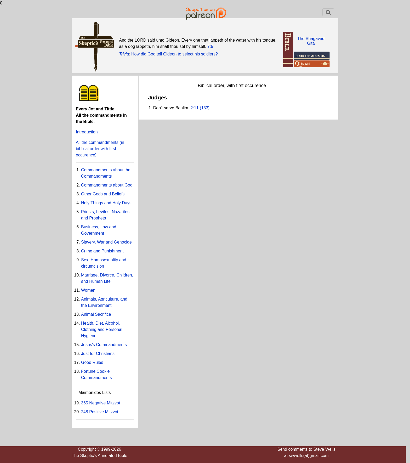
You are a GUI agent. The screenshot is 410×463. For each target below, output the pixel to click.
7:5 (210, 46)
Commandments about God (107, 185)
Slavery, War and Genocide (106, 242)
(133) (204, 108)
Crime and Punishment (102, 251)
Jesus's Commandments (104, 344)
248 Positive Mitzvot (99, 412)
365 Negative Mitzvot (100, 403)
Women (88, 290)
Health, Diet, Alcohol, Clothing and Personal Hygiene (101, 329)
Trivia (124, 54)
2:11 (194, 108)
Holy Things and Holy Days (106, 203)
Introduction (87, 132)
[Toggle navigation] (328, 12)
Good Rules (92, 362)
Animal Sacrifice (96, 314)
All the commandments (100, 148)
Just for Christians (98, 353)
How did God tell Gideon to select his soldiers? (174, 54)
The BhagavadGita (310, 41)
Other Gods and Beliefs (102, 194)
